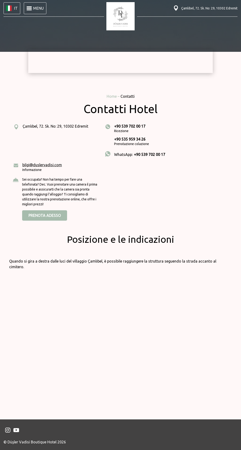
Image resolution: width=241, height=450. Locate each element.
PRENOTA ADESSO (44, 215)
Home (112, 96)
